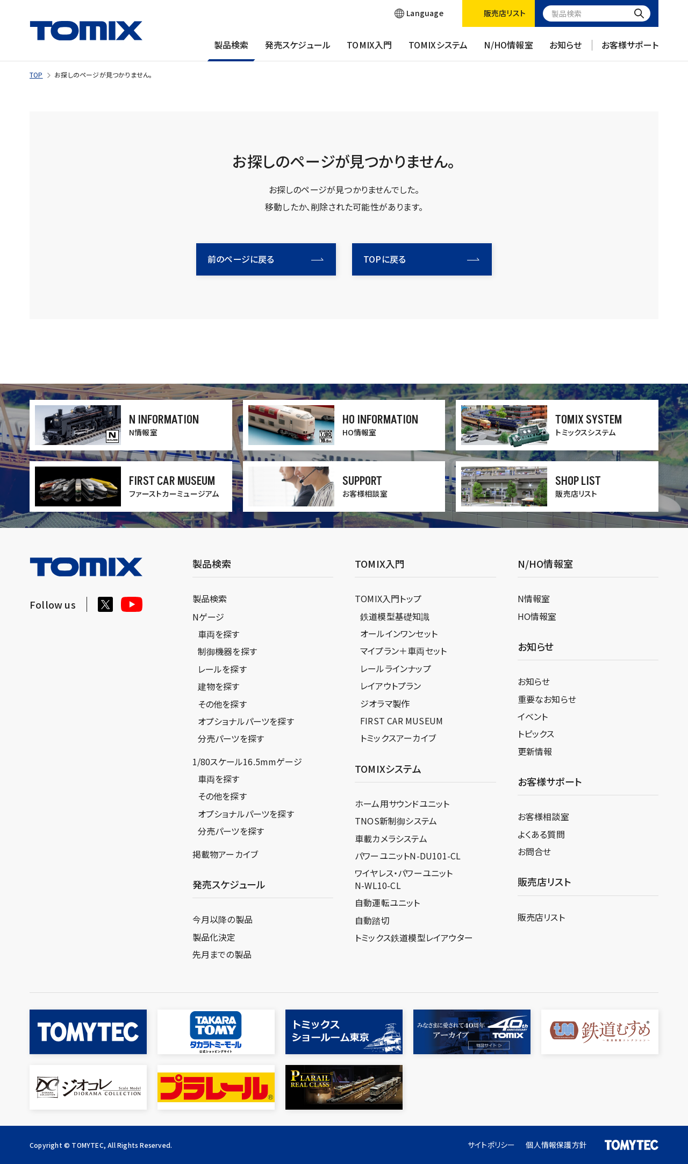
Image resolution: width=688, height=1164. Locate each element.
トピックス (536, 733)
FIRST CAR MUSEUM (401, 720)
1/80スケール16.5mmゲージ (247, 761)
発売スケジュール (298, 50)
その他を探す (222, 703)
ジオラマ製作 (385, 703)
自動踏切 (372, 920)
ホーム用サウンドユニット (402, 803)
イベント (533, 716)
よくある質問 (541, 834)
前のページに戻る (265, 258)
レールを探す (222, 668)
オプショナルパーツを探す (246, 721)
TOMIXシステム (438, 50)
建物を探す (219, 686)
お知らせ (566, 50)
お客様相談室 (543, 816)
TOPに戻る (421, 258)
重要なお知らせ (547, 699)
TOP (36, 74)
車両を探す (219, 633)
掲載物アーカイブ (225, 854)
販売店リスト (541, 917)
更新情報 (535, 751)
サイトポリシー (491, 1144)
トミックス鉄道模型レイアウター (414, 937)
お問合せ (534, 851)
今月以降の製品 (222, 919)
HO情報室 (537, 616)
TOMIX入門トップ (388, 598)
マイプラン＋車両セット (403, 650)
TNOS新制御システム (396, 820)
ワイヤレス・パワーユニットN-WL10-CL (404, 878)
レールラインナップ (395, 668)
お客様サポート (630, 50)
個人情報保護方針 (556, 1144)
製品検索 (231, 50)
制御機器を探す (227, 651)
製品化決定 (214, 936)
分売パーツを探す (231, 738)
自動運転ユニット (387, 902)
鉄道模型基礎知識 (395, 616)
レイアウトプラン (390, 685)
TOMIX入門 (369, 50)
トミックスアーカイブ (398, 737)
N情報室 (534, 598)
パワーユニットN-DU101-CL (408, 855)
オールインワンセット (399, 633)
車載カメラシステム (391, 838)
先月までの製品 (222, 954)
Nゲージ (208, 616)
